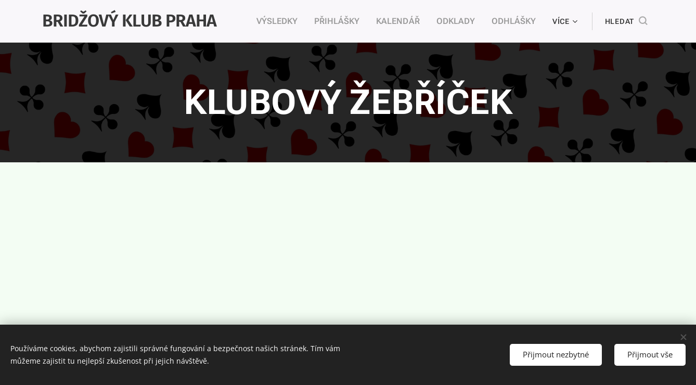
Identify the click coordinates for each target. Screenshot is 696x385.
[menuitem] (291, 21)
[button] (626, 21)
